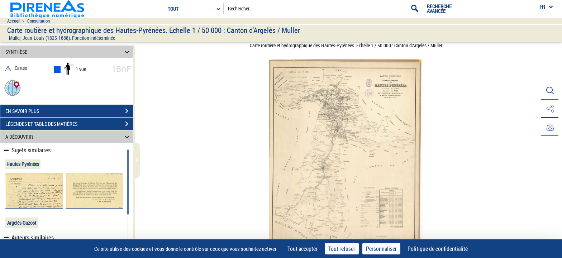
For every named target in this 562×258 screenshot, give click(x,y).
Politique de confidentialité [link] (438, 249)
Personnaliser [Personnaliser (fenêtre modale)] (381, 249)
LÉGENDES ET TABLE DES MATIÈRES (69, 124)
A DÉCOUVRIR (68, 136)
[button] (13, 87)
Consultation (38, 21)
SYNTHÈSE (68, 52)
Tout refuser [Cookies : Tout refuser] (341, 249)
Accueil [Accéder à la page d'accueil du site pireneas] (13, 21)
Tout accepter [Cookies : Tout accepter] (302, 249)
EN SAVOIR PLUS (69, 111)
